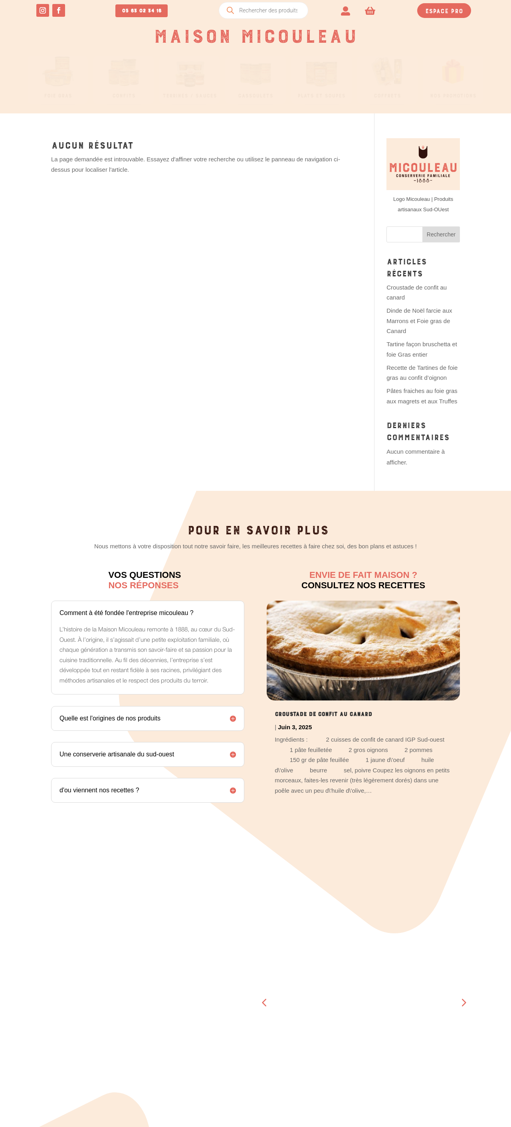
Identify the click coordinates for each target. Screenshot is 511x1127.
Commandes (141, 998)
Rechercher (441, 234)
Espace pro (444, 10)
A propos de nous (345, 1050)
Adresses (138, 1018)
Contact (331, 1060)
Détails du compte (152, 1039)
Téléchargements (151, 1008)
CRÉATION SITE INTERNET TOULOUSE (356, 1112)
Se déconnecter (148, 1050)
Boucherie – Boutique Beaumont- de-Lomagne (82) (354, 998)
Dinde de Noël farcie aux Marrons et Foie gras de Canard (419, 320)
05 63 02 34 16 (141, 9)
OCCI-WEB (296, 1112)
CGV (421, 1038)
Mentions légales (442, 1048)
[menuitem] (345, 10)
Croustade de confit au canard (323, 712)
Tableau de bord (149, 987)
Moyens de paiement (154, 1029)
